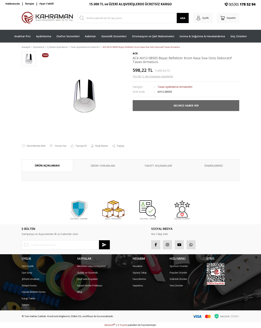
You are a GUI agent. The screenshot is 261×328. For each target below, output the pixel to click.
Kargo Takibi (28, 298)
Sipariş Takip (140, 272)
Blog (79, 292)
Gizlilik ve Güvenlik (87, 272)
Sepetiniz (138, 285)
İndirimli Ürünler (178, 279)
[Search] (133, 18)
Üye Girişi (27, 272)
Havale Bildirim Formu (33, 292)
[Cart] (228, 18)
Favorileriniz (139, 279)
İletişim (29, 3)
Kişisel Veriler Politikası (89, 285)
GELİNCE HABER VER (186, 106)
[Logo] (47, 18)
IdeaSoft (109, 325)
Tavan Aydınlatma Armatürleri (175, 87)
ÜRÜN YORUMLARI (103, 166)
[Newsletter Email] (66, 245)
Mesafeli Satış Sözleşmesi (91, 266)
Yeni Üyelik (28, 266)
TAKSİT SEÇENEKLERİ (158, 166)
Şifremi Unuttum (30, 279)
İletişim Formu (29, 285)
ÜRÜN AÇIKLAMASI (47, 166)
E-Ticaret (122, 325)
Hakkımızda (12, 3)
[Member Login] (202, 18)
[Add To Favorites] (33, 146)
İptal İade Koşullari (87, 279)
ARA (182, 18)
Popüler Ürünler (178, 272)
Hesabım (137, 266)
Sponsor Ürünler (179, 266)
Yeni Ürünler (176, 285)
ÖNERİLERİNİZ (213, 166)
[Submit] (104, 245)
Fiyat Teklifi (47, 3)
